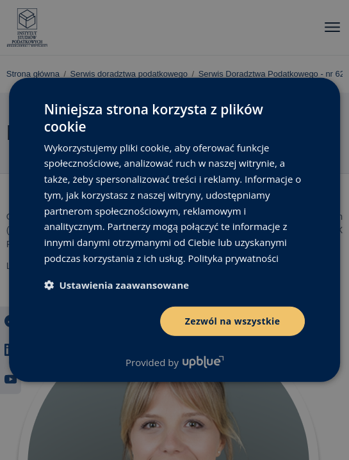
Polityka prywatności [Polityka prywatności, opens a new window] (234, 258)
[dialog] (174, 230)
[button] (117, 284)
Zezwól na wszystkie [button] (232, 320)
